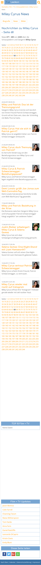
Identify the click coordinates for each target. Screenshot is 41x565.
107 (6, 63)
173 (6, 79)
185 (9, 82)
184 (6, 82)
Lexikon (12, 2)
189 (23, 82)
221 (20, 90)
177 (20, 79)
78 (3, 58)
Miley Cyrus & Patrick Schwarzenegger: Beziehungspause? (13, 171)
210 (20, 87)
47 (36, 50)
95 (7, 61)
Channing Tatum (9, 514)
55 (19, 53)
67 (12, 55)
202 (30, 85)
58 (27, 53)
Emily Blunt (7, 542)
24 (17, 47)
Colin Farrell (7, 510)
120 (13, 66)
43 (27, 50)
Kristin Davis (8, 538)
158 (30, 74)
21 (10, 47)
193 (37, 82)
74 (29, 55)
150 (3, 74)
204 (37, 85)
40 (19, 50)
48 (3, 53)
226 (37, 90)
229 (9, 93)
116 (37, 63)
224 (30, 90)
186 (13, 82)
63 (3, 55)
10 (20, 45)
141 (9, 71)
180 (30, 79)
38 (15, 50)
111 (20, 63)
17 (37, 45)
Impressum (36, 562)
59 (29, 53)
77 (36, 55)
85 (19, 58)
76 (34, 55)
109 (13, 63)
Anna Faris (7, 526)
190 (26, 82)
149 (37, 71)
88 (27, 58)
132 (16, 69)
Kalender (12, 562)
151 (6, 74)
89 (29, 58)
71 (22, 55)
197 (13, 85)
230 (13, 93)
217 (6, 90)
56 (22, 53)
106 (3, 63)
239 (6, 95)
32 (36, 47)
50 (7, 53)
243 (20, 95)
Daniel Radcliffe (9, 530)
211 (23, 87)
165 (16, 77)
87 (24, 58)
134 (23, 69)
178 (23, 79)
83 (15, 58)
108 (9, 63)
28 (27, 47)
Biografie (6, 21)
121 (16, 66)
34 (5, 50)
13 (28, 45)
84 (17, 58)
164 (13, 77)
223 (26, 90)
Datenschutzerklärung (24, 562)
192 (33, 82)
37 (12, 50)
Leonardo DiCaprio (10, 534)
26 (22, 47)
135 (26, 69)
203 (33, 85)
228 (6, 93)
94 (5, 61)
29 (29, 47)
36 (10, 50)
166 (20, 77)
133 (20, 69)
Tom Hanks (7, 522)
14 (30, 45)
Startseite (5, 7)
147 (30, 71)
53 (15, 53)
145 (23, 71)
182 (37, 79)
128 (3, 69)
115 (33, 63)
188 (20, 82)
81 (10, 58)
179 (26, 79)
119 (9, 66)
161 (3, 77)
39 (17, 50)
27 (24, 47)
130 (9, 69)
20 (7, 47)
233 (23, 93)
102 (26, 61)
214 (33, 87)
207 (9, 87)
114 (30, 63)
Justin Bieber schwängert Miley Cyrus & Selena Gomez (16, 230)
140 (6, 71)
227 (3, 93)
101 (23, 61)
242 (16, 95)
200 (23, 85)
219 (13, 90)
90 (31, 58)
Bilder (23, 21)
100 (19, 61)
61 (34, 53)
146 (26, 71)
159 (33, 74)
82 (12, 58)
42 (24, 50)
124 (26, 66)
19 (5, 47)
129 (6, 69)
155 (20, 74)
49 (5, 53)
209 (16, 87)
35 (7, 50)
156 (23, 74)
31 (34, 47)
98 (15, 61)
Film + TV (12, 7)
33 (3, 50)
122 (20, 66)
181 (33, 79)
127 (37, 66)
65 (7, 55)
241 (13, 95)
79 (5, 58)
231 (16, 93)
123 (23, 66)
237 (37, 93)
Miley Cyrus (33, 7)
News (15, 21)
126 (33, 66)
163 (9, 77)
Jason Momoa (8, 505)
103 (30, 61)
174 (9, 79)
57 (24, 53)
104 (33, 61)
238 (3, 95)
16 (35, 45)
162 (6, 77)
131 (13, 69)
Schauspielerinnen (22, 7)
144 (20, 71)
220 (16, 90)
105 (36, 61)
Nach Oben (4, 562)
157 (26, 74)
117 (3, 66)
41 (22, 50)
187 (16, 82)
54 (17, 53)
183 (3, 82)
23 (15, 47)
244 (23, 95)
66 (10, 55)
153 (13, 74)
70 (19, 55)
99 (17, 61)
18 (3, 47)
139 (3, 71)
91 (34, 58)
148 (33, 71)
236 (33, 93)
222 (23, 90)
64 (5, 55)
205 (3, 87)
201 (26, 85)
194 (3, 85)
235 (30, 93)
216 (3, 90)
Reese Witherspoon (11, 518)
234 (26, 93)
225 (33, 90)
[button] (4, 554)
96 (10, 61)
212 (26, 87)
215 (37, 87)
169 (30, 77)
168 (26, 77)
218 (9, 90)
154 (16, 74)
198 (16, 85)
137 (33, 69)
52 (12, 53)
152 (9, 74)
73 (27, 55)
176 (16, 79)
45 (31, 50)
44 (29, 50)
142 (13, 71)
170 (33, 77)
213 (30, 87)
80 (7, 58)
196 (9, 85)
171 (37, 77)
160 (37, 74)
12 (25, 45)
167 (23, 77)
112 (23, 63)
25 (19, 47)
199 (20, 85)
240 (9, 95)
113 (26, 63)
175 (13, 79)
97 (12, 61)
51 (10, 53)
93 (3, 61)
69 (17, 55)
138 (37, 69)
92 (36, 58)
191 (30, 82)
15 (32, 45)
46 (34, 50)
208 (13, 87)
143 (16, 71)
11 (23, 45)
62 (36, 53)
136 (30, 69)
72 (24, 55)
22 (12, 47)
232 (20, 93)
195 (6, 85)
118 (6, 66)
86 (22, 58)
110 (16, 63)
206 (6, 87)
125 (30, 66)
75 (31, 55)
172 (3, 79)
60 (31, 53)
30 (31, 47)
